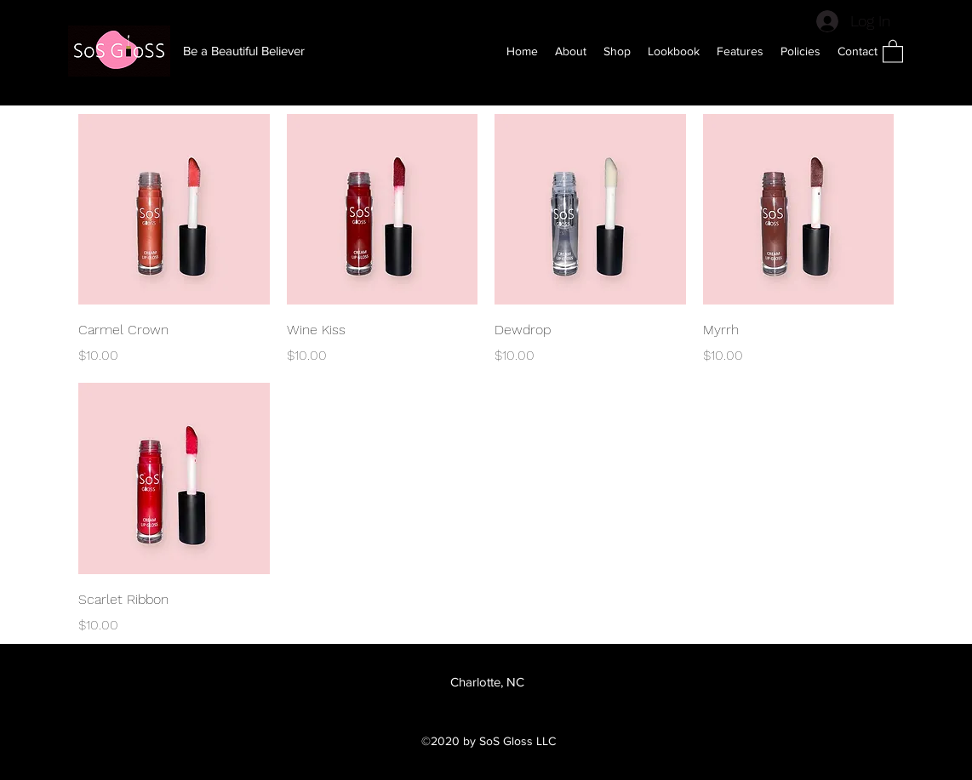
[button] (893, 50)
